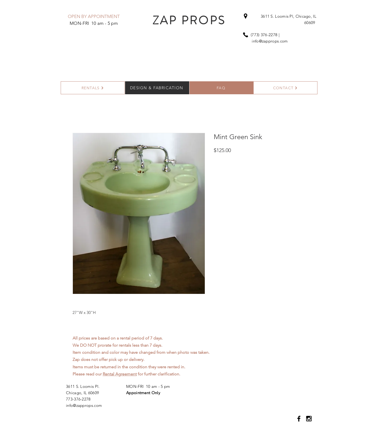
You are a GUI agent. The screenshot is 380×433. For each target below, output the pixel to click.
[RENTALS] (93, 87)
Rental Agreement (120, 373)
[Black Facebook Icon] (299, 418)
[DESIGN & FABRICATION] (157, 87)
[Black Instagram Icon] (309, 418)
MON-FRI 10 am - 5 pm (148, 386)
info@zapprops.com (270, 41)
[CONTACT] (285, 87)
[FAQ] (221, 87)
